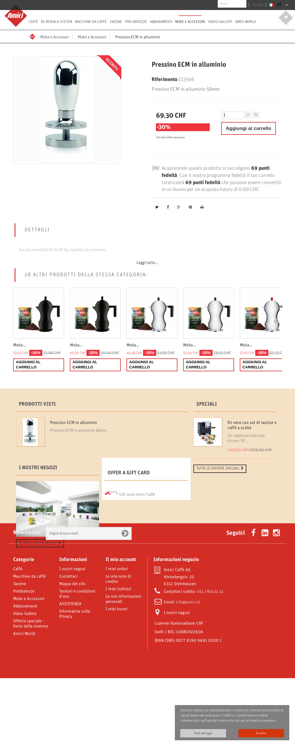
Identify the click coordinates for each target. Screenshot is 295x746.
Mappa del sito (72, 652)
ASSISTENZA (70, 672)
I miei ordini (117, 637)
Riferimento (164, 79)
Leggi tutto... (147, 263)
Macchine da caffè (91, 21)
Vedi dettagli (203, 733)
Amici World (245, 21)
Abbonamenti (161, 21)
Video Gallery (220, 21)
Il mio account (121, 627)
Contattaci (68, 644)
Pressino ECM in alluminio (73, 423)
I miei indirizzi (118, 657)
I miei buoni (116, 677)
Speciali (206, 404)
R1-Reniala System (56, 21)
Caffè (33, 21)
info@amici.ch (188, 670)
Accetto (261, 733)
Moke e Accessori (190, 21)
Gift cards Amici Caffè (137, 520)
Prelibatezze (136, 21)
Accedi (259, 5)
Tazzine (116, 21)
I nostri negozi (38, 494)
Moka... (19, 345)
